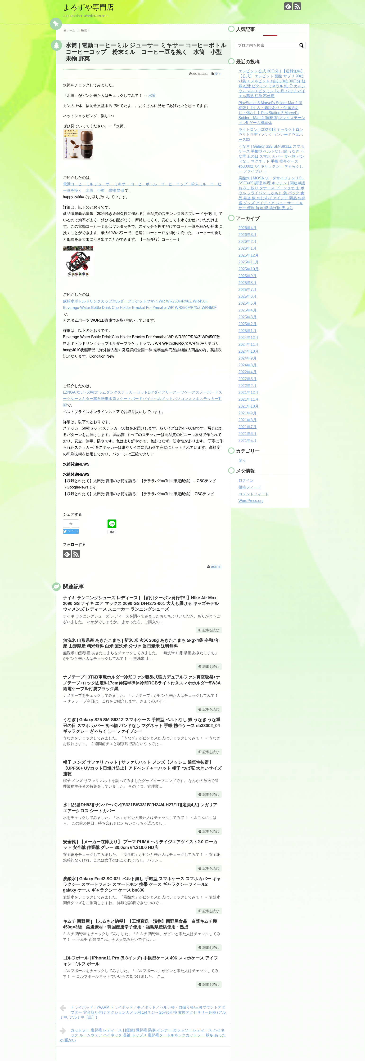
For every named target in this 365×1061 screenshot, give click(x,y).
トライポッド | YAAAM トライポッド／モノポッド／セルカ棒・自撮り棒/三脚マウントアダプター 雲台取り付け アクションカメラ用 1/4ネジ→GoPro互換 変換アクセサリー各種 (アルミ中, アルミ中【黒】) (143, 1011)
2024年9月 (248, 358)
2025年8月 (248, 283)
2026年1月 (248, 248)
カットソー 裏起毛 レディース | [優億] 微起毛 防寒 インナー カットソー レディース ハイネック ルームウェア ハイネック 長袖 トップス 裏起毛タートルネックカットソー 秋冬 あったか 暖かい (143, 1034)
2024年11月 (249, 344)
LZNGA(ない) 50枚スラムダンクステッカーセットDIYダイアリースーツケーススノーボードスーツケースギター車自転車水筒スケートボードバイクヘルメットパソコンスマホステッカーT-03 (142, 398)
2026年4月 (248, 228)
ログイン (246, 480)
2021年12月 (249, 393)
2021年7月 (248, 427)
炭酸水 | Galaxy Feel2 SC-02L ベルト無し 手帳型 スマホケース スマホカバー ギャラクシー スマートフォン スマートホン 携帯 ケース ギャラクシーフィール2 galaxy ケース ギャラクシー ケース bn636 (142, 884)
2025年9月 (248, 276)
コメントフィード (254, 494)
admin (216, 566)
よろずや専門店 (88, 7)
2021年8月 (248, 420)
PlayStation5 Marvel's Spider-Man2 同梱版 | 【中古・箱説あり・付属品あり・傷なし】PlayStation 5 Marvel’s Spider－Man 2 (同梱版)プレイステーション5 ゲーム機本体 (272, 113)
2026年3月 (248, 235)
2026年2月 (248, 242)
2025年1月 (248, 331)
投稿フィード (250, 487)
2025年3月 (248, 317)
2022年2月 (248, 386)
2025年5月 (248, 303)
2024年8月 (248, 365)
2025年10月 (249, 269)
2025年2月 (248, 324)
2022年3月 (248, 379)
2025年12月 (249, 255)
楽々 (218, 73)
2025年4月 (248, 310)
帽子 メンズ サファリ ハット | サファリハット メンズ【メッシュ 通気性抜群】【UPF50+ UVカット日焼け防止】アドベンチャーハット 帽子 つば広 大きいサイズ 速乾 (142, 768)
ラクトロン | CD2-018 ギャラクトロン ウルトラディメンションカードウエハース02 (271, 135)
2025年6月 (248, 296)
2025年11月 (249, 262)
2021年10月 (249, 406)
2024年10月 (249, 351)
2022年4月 (248, 372)
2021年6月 (248, 434)
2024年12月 (249, 338)
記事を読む (211, 630)
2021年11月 (249, 399)
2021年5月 (248, 441)
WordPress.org (251, 501)
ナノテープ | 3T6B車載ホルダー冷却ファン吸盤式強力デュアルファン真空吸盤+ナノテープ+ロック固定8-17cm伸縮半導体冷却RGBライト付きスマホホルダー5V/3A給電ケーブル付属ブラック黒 (142, 683)
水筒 (152, 95)
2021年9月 (248, 413)
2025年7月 (248, 290)
